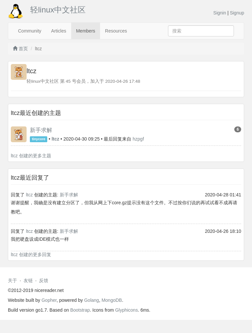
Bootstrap (80, 310)
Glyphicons (126, 310)
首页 (20, 48)
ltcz (29, 194)
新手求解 (41, 130)
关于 (12, 280)
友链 (28, 280)
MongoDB (111, 300)
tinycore (38, 139)
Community (29, 30)
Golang (91, 300)
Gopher (48, 300)
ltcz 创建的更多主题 (31, 155)
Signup (237, 12)
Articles (58, 30)
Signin (219, 12)
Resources (116, 30)
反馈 (43, 280)
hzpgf (138, 139)
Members (85, 30)
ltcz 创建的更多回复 (31, 254)
